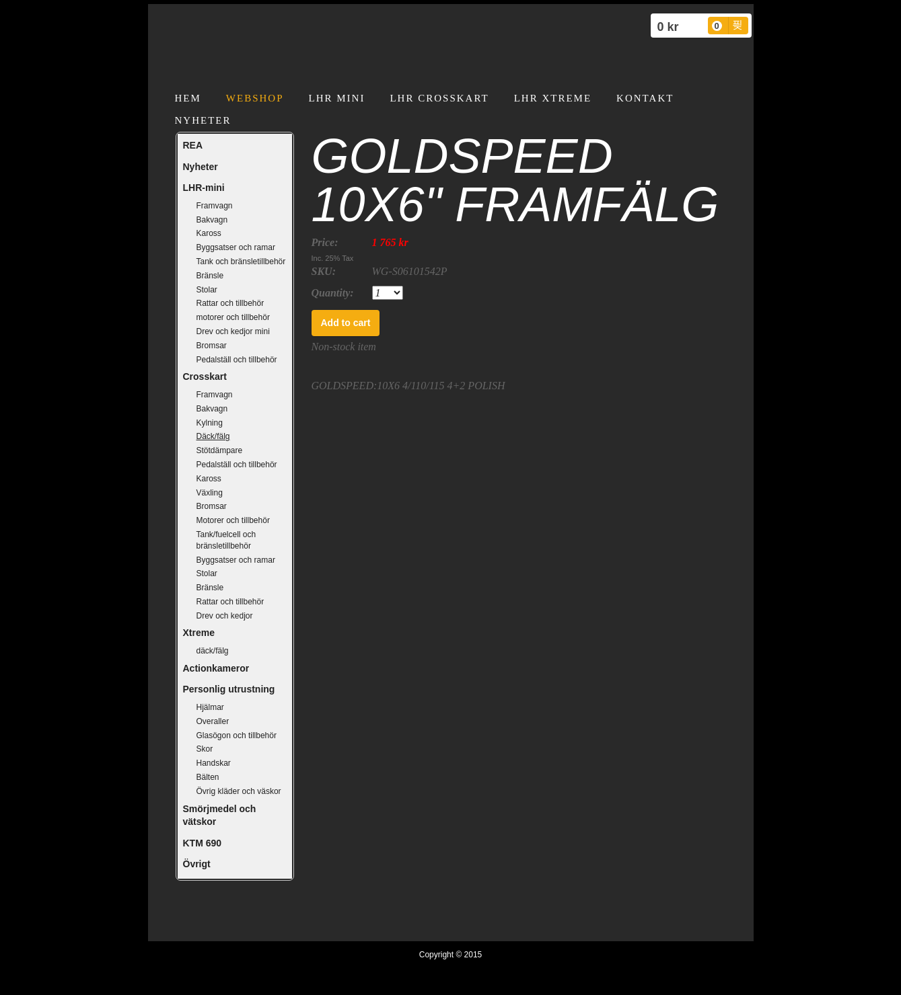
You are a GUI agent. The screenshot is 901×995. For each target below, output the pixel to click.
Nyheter (203, 120)
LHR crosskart (439, 98)
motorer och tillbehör (233, 317)
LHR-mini (204, 187)
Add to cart (346, 322)
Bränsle (210, 275)
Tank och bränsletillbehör (241, 261)
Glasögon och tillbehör (236, 735)
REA (193, 145)
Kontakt (645, 98)
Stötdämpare (219, 450)
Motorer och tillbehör (233, 520)
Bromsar (211, 345)
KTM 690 (202, 843)
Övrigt (197, 864)
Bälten (207, 777)
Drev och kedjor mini (233, 331)
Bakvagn (212, 220)
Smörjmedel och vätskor (219, 815)
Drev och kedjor (224, 616)
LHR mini (337, 98)
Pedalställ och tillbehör (236, 359)
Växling (209, 492)
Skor (204, 749)
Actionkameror (216, 668)
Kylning (209, 423)
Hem (188, 98)
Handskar (213, 763)
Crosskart (205, 376)
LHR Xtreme (552, 98)
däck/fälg (212, 650)
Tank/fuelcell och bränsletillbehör (226, 540)
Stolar (206, 289)
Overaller (212, 721)
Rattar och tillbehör (230, 303)
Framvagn (214, 205)
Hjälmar (210, 707)
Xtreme (199, 632)
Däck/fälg (213, 436)
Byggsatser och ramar (235, 247)
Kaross (208, 233)
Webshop (255, 98)
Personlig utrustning (229, 689)
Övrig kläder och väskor (238, 791)
